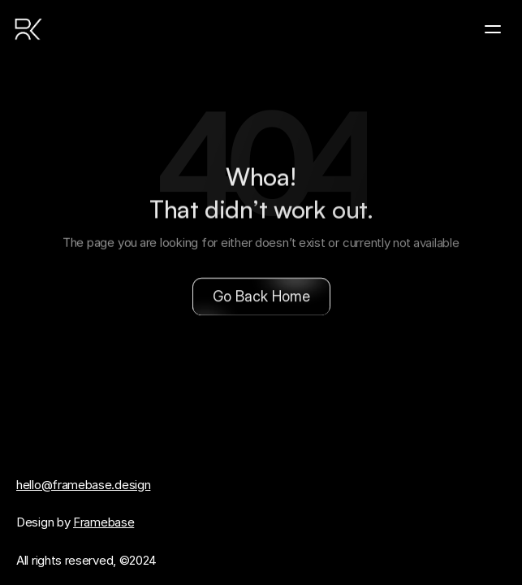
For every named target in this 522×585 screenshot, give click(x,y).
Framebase (103, 522)
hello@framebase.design (83, 484)
